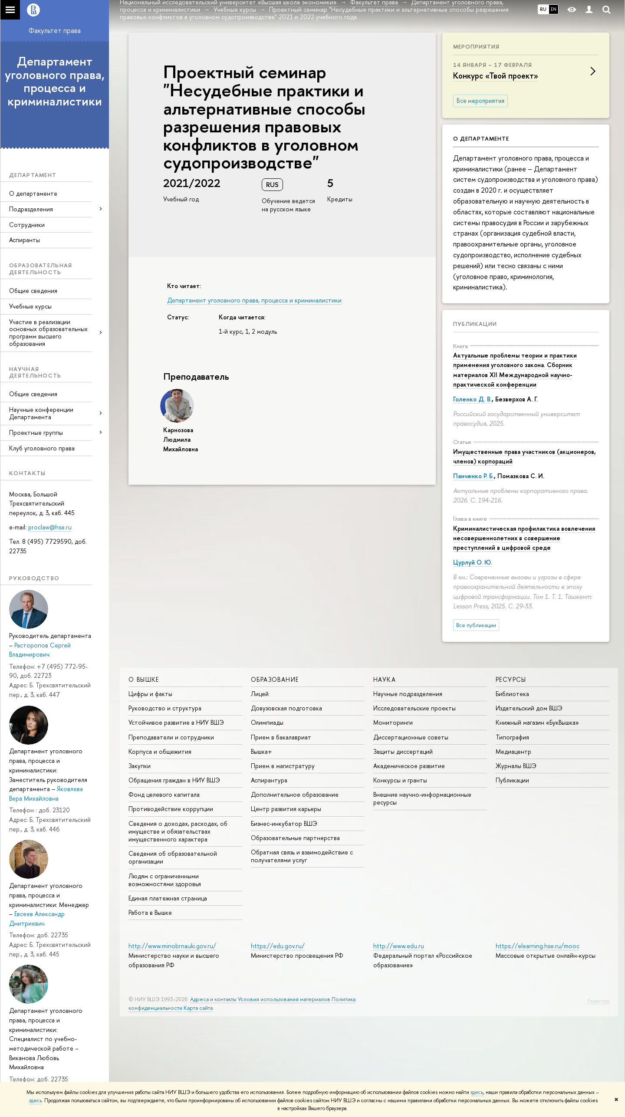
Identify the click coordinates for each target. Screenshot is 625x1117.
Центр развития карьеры (286, 809)
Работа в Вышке (150, 912)
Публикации (475, 324)
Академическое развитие (409, 766)
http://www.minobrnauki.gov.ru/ (172, 946)
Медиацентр (513, 751)
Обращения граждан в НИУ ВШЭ (174, 780)
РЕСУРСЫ (511, 679)
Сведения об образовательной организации (172, 857)
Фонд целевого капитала (164, 794)
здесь (476, 1092)
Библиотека (512, 694)
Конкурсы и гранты (400, 780)
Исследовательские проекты (414, 708)
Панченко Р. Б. (473, 476)
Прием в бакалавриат (281, 737)
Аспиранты (24, 240)
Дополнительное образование (295, 794)
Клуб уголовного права (42, 448)
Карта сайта (198, 1008)
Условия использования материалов (284, 999)
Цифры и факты (150, 694)
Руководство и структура (164, 708)
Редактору (598, 1001)
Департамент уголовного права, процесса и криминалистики (55, 81)
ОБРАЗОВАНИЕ (275, 679)
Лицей (260, 694)
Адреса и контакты (213, 999)
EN (553, 9)
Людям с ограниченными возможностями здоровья (164, 880)
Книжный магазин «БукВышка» (537, 722)
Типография (512, 737)
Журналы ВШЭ (516, 766)
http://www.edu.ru (398, 946)
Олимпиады (267, 722)
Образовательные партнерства (295, 838)
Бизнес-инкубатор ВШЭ (284, 823)
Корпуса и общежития (159, 751)
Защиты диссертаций (403, 751)
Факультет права (55, 30)
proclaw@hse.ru (50, 527)
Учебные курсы (30, 306)
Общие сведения (33, 290)
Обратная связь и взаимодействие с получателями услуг (302, 856)
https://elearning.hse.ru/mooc (537, 946)
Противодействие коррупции (170, 809)
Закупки (139, 766)
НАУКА (384, 679)
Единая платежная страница (167, 898)
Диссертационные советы (410, 737)
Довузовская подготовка (286, 708)
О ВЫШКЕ (143, 679)
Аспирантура (269, 780)
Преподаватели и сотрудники (171, 737)
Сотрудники (27, 224)
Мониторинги (393, 722)
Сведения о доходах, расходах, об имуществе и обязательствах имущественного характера (177, 831)
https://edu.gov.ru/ (278, 946)
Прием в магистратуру (283, 766)
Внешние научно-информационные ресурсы (422, 798)
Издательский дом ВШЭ (529, 708)
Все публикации (476, 625)
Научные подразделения (407, 694)
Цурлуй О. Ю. (472, 562)
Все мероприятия (480, 101)
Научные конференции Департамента (41, 413)
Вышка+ (261, 751)
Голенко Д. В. (472, 399)
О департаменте (33, 193)
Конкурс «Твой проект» (495, 75)
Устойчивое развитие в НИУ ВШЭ (176, 722)
